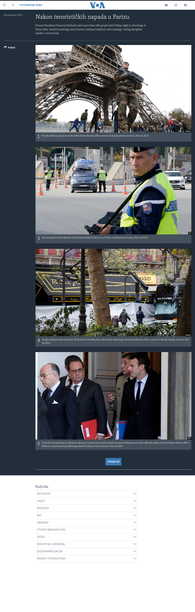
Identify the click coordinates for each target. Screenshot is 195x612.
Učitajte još (113, 461)
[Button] (9, 48)
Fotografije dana (31, 5)
